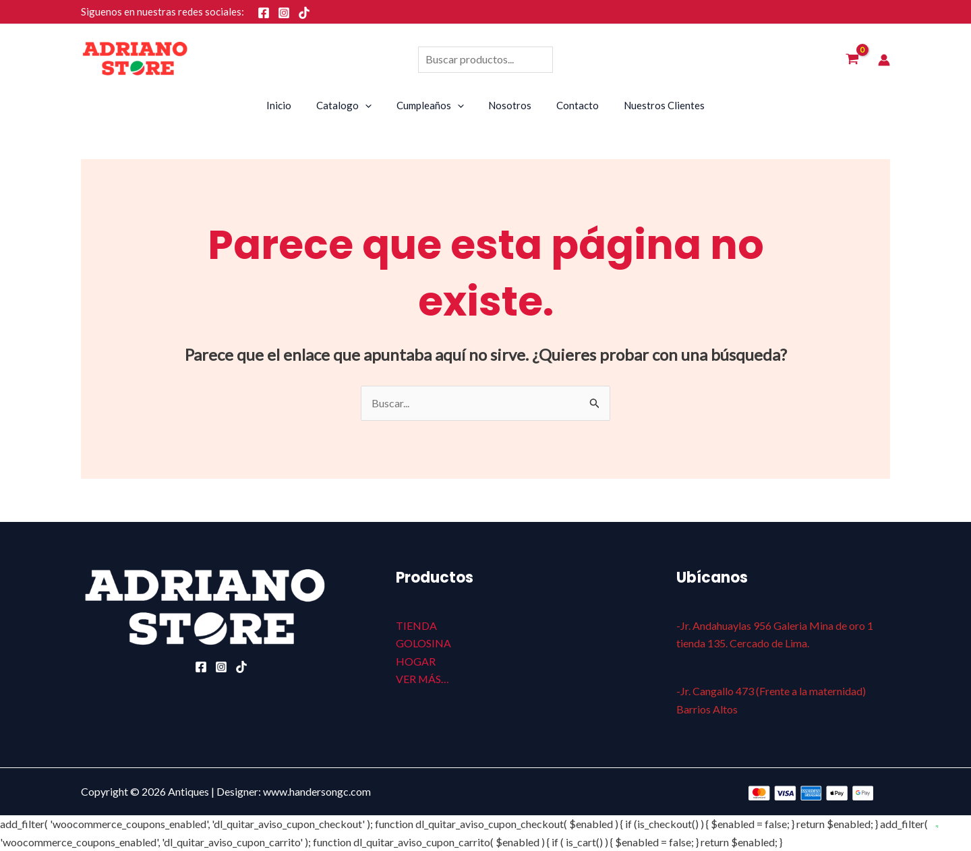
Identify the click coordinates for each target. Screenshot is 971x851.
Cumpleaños (432, 105)
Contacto (571, 105)
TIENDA (416, 625)
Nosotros (507, 105)
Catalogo (350, 105)
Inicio (290, 105)
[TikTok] (304, 13)
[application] (371, 105)
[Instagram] (284, 13)
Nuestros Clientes (652, 105)
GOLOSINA (423, 643)
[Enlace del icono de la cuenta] (884, 60)
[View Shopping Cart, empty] (852, 60)
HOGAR (416, 661)
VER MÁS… (423, 678)
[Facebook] (264, 13)
